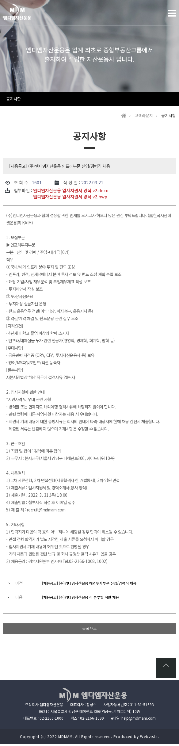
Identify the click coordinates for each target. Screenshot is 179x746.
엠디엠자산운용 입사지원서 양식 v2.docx (70, 192)
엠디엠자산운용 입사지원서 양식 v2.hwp (70, 199)
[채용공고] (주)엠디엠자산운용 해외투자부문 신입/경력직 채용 (89, 585)
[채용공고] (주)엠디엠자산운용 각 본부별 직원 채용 (80, 599)
